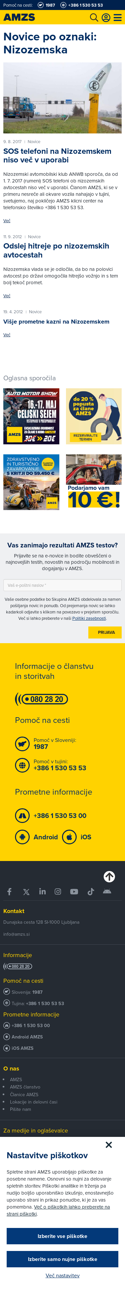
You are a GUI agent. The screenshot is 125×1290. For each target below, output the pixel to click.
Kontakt (13, 911)
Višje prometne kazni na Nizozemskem (56, 321)
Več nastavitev (63, 1275)
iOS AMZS (22, 1048)
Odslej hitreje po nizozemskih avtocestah (56, 250)
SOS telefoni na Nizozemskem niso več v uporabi (57, 155)
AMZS (16, 1079)
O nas (11, 1068)
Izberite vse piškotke (62, 1236)
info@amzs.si (16, 934)
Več (6, 220)
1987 (37, 992)
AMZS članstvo (25, 1087)
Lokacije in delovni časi (33, 1102)
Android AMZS (27, 1037)
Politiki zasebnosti (89, 618)
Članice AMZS (24, 1094)
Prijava (106, 632)
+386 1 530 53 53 (45, 1003)
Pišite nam (20, 1109)
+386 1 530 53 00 (31, 1025)
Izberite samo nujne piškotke (62, 1259)
